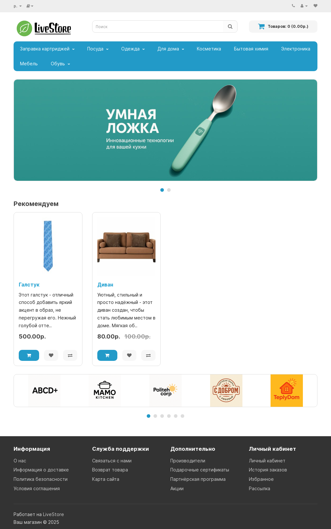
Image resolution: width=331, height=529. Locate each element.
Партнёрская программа (198, 479)
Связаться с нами (112, 460)
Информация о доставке (41, 469)
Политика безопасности (41, 479)
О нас (20, 460)
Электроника (295, 48)
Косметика (209, 48)
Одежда (130, 48)
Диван (105, 285)
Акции (177, 488)
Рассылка (259, 488)
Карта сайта (105, 479)
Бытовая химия (251, 48)
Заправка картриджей (44, 48)
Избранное (261, 479)
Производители (187, 460)
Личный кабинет (267, 460)
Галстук (29, 285)
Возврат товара (110, 469)
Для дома (168, 48)
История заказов (268, 469)
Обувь (58, 63)
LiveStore (53, 514)
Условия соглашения (37, 488)
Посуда (95, 48)
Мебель (29, 63)
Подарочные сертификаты (199, 469)
